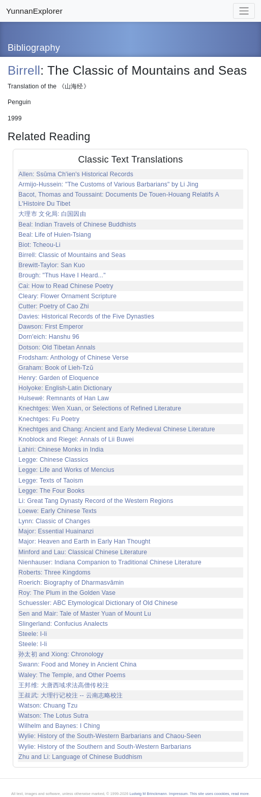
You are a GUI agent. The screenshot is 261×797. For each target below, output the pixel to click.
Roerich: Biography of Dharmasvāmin (71, 582)
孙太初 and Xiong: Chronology (60, 654)
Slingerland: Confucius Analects (63, 623)
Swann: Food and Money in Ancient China (77, 664)
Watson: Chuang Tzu (47, 705)
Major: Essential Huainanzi (56, 531)
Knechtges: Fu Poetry (48, 419)
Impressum (178, 793)
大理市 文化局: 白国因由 (51, 213)
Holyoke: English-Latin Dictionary (64, 388)
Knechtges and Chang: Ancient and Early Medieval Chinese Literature (116, 429)
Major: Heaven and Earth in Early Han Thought (84, 541)
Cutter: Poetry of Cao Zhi (53, 306)
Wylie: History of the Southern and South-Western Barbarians (104, 746)
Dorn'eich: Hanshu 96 (48, 336)
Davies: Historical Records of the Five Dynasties (86, 316)
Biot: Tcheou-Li (39, 244)
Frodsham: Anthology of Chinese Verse (73, 357)
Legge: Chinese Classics (53, 459)
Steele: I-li (32, 633)
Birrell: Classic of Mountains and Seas (72, 255)
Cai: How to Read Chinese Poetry (65, 286)
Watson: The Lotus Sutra (53, 715)
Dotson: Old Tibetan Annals (56, 347)
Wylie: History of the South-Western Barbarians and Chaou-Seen (109, 736)
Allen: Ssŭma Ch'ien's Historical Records (75, 174)
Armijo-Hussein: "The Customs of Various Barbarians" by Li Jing (108, 184)
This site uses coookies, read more (219, 793)
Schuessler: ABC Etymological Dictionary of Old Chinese (98, 603)
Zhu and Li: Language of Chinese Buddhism (80, 756)
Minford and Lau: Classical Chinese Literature (82, 552)
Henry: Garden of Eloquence (58, 377)
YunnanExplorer (34, 11)
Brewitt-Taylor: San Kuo (51, 265)
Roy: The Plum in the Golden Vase (66, 592)
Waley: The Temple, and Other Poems (71, 675)
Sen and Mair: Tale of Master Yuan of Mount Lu (84, 613)
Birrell (24, 70)
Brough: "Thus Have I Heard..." (61, 275)
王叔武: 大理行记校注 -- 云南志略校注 (70, 695)
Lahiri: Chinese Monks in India (60, 449)
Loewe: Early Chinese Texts (57, 511)
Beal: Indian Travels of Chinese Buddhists (77, 224)
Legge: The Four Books (51, 490)
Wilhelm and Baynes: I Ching (59, 725)
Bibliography (34, 48)
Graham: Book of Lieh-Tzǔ (55, 367)
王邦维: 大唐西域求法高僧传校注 (63, 685)
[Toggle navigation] (244, 11)
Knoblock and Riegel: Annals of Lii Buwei (75, 439)
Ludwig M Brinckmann (147, 793)
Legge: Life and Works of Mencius (66, 469)
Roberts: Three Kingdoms (54, 572)
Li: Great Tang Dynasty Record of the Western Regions (95, 500)
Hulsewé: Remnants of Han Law (63, 398)
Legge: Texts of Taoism (50, 480)
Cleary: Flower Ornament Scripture (67, 296)
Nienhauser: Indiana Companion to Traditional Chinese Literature (109, 562)
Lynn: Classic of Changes (54, 521)
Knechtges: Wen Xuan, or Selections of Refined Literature (99, 408)
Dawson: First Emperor (50, 326)
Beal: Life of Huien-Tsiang (54, 234)
